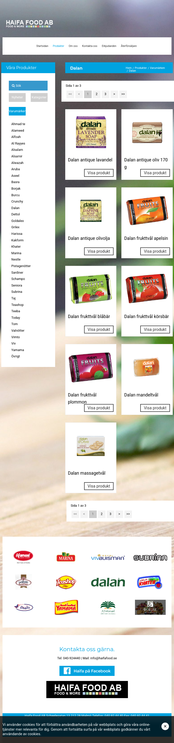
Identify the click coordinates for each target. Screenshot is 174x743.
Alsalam (17, 150)
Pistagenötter (21, 266)
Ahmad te (18, 124)
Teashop (17, 305)
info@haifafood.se (103, 658)
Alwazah (17, 163)
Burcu (15, 195)
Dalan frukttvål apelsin (146, 238)
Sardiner (17, 272)
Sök (16, 86)
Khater (16, 246)
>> (123, 94)
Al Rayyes (18, 143)
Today (15, 318)
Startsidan (42, 46)
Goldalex (17, 221)
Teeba (15, 311)
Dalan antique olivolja (89, 238)
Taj (13, 298)
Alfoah (16, 137)
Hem (128, 68)
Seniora (16, 285)
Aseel (15, 176)
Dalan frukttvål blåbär (89, 316)
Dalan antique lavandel (90, 159)
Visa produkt (99, 172)
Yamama (17, 350)
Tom (14, 324)
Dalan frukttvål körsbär (146, 316)
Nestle (16, 259)
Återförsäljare (129, 46)
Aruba (15, 169)
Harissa (16, 234)
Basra (15, 182)
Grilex (15, 227)
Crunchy (17, 201)
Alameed (17, 130)
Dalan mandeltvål (141, 394)
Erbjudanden (109, 46)
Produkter (58, 46)
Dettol (15, 214)
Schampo (18, 279)
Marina (16, 253)
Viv (13, 343)
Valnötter (17, 330)
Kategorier (39, 97)
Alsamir (16, 156)
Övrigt (15, 356)
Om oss (73, 46)
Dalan (15, 208)
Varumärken (17, 111)
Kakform (17, 240)
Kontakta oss (89, 46)
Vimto (15, 337)
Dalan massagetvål (87, 473)
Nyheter (17, 97)
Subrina (16, 292)
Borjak (15, 188)
